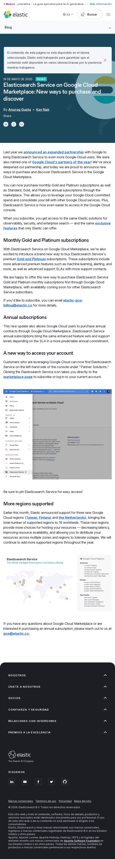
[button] (105, 60)
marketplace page (18, 377)
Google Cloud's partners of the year (61, 162)
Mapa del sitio (82, 801)
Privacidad (65, 801)
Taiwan (31, 517)
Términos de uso (45, 801)
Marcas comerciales (20, 801)
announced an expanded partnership (53, 152)
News (41, 79)
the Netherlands (72, 517)
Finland (45, 517)
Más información (101, 4)
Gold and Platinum (31, 259)
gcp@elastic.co (16, 633)
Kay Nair (43, 109)
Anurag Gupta (19, 109)
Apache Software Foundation (82, 840)
